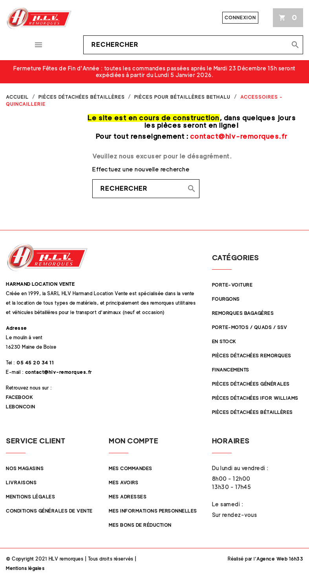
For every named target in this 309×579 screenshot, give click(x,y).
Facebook (19, 397)
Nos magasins (25, 468)
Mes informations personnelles (153, 511)
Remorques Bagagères (243, 313)
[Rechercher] (193, 44)
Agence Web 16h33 (279, 559)
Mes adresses (127, 497)
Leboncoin (20, 407)
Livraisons (21, 482)
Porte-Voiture (232, 285)
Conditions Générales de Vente (49, 511)
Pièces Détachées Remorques (251, 355)
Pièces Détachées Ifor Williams (255, 398)
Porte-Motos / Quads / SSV (249, 327)
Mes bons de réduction (140, 525)
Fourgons (226, 299)
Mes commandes (130, 468)
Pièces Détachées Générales (251, 384)
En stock (224, 341)
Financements (230, 370)
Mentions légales (30, 497)
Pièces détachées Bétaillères (252, 412)
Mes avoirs (123, 482)
